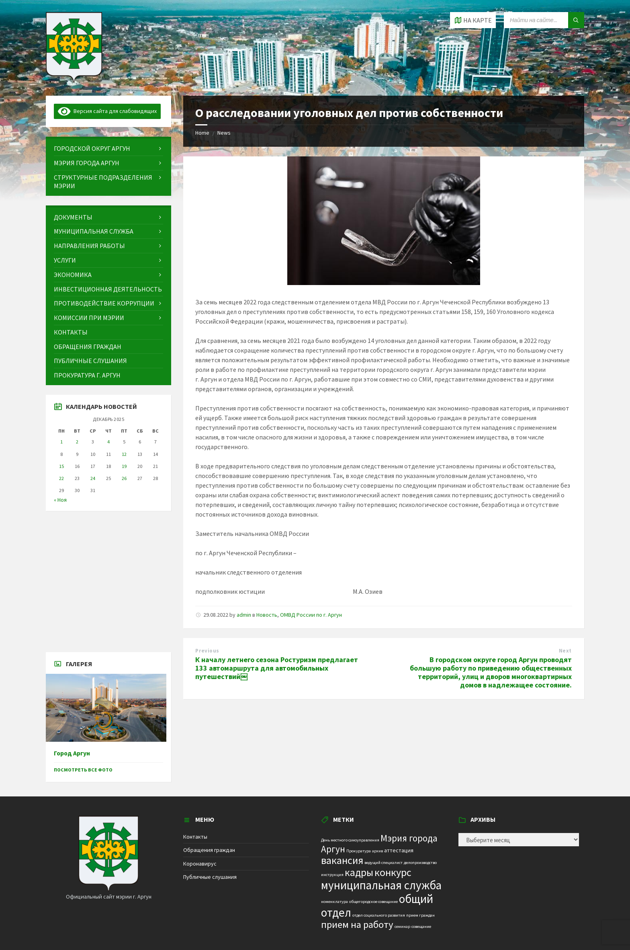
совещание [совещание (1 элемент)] (421, 926)
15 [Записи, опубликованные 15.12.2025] (61, 466)
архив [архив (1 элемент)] (377, 851)
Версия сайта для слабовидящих (107, 111)
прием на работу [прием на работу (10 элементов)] (357, 924)
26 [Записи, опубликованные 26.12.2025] (124, 478)
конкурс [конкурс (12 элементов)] (392, 872)
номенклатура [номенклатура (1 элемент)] (334, 901)
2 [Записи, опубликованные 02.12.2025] (77, 442)
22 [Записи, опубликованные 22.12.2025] (61, 478)
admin (244, 614)
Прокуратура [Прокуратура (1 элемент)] (358, 851)
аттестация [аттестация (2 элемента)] (398, 850)
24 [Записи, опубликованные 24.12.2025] (92, 478)
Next (565, 650)
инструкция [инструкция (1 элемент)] (332, 874)
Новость (266, 614)
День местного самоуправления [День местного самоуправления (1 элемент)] (350, 840)
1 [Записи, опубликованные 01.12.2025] (61, 442)
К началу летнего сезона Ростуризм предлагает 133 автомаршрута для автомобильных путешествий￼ (276, 668)
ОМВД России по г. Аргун (311, 614)
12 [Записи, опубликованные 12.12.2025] (124, 454)
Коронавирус (200, 863)
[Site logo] (74, 80)
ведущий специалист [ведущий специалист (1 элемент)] (383, 862)
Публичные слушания (210, 876)
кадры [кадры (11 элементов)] (359, 872)
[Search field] (544, 20)
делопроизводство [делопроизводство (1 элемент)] (420, 862)
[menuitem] (108, 149)
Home (202, 132)
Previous (207, 650)
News (224, 132)
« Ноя (60, 499)
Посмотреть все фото (83, 770)
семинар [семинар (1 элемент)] (402, 926)
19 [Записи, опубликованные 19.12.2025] (124, 466)
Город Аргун (72, 753)
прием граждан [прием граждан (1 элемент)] (420, 915)
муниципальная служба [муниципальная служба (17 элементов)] (381, 885)
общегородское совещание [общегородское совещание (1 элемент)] (373, 901)
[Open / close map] (473, 20)
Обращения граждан (209, 850)
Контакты (195, 836)
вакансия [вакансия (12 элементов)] (342, 860)
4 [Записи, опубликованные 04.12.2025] (108, 442)
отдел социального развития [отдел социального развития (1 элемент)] (378, 915)
